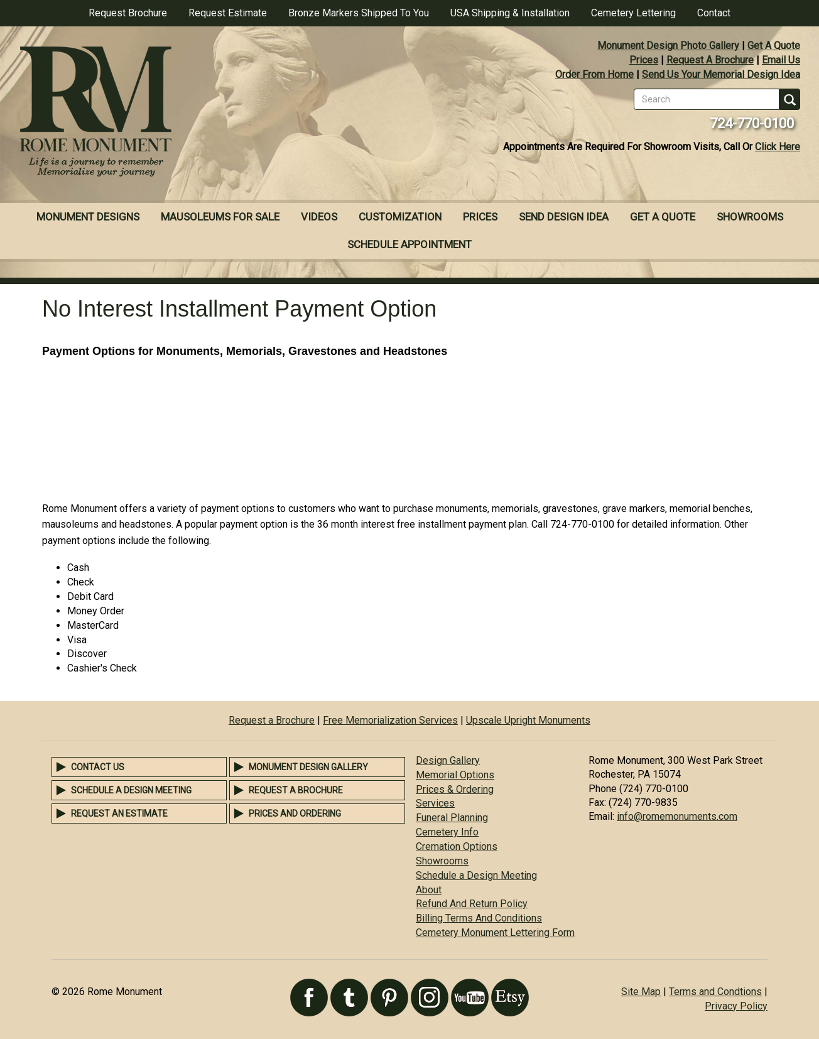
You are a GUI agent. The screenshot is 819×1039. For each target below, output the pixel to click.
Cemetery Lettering (633, 13)
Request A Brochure (710, 60)
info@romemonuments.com (677, 816)
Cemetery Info (447, 832)
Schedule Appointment (409, 244)
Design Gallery (448, 760)
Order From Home (594, 74)
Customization (400, 216)
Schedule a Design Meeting (131, 790)
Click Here (777, 147)
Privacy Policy (736, 1006)
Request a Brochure (272, 720)
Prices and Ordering (295, 813)
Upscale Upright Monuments (528, 720)
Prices (643, 60)
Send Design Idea (564, 216)
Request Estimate (227, 13)
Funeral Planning (452, 818)
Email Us (781, 60)
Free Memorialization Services (390, 720)
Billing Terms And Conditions (479, 918)
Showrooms (750, 216)
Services (435, 803)
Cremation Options (456, 846)
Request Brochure (128, 13)
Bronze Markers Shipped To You (358, 13)
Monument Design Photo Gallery (668, 46)
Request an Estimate (119, 813)
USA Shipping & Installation (510, 13)
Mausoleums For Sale (220, 216)
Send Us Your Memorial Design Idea (721, 74)
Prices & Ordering (455, 789)
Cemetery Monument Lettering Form (495, 932)
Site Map (641, 992)
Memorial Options (455, 775)
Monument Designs (87, 216)
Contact (713, 13)
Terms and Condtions (715, 992)
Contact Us (97, 767)
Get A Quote (773, 46)
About (429, 890)
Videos (319, 216)
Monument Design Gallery (308, 767)
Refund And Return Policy (472, 904)
